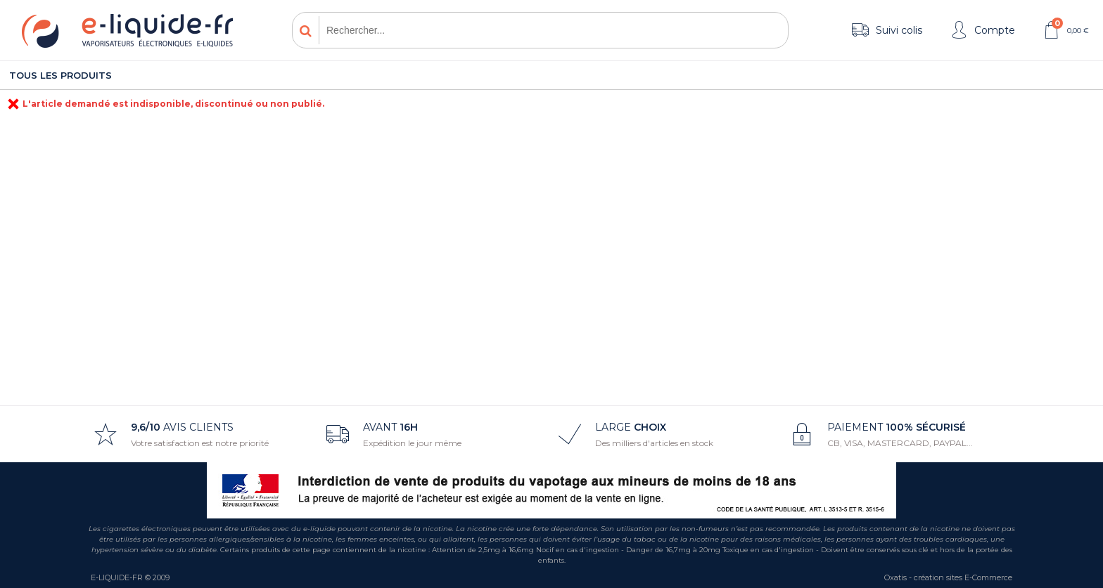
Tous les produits (60, 75)
